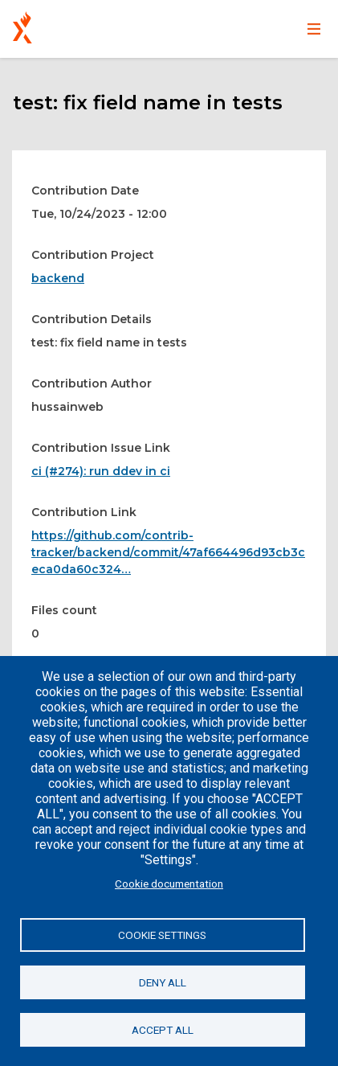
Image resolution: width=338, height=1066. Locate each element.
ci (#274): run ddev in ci (100, 471)
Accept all (162, 1029)
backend (57, 278)
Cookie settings (162, 935)
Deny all (162, 982)
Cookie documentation (169, 883)
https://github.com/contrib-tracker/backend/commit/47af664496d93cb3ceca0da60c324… (168, 552)
